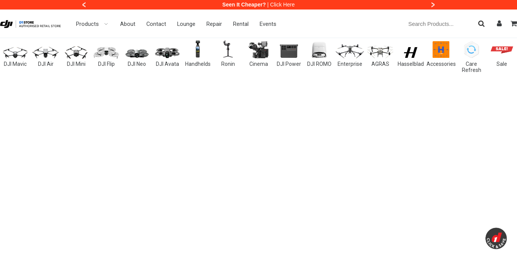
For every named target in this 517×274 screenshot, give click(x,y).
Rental (241, 24)
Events (268, 24)
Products (92, 24)
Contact (156, 24)
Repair (214, 24)
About (127, 24)
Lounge (186, 24)
